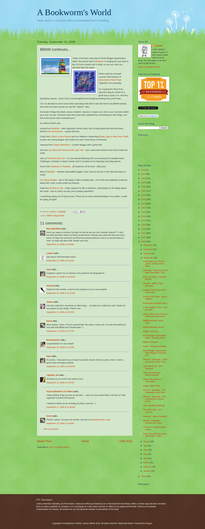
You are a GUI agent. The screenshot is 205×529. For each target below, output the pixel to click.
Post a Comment (51, 429)
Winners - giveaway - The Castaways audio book (154, 391)
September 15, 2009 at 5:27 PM (60, 331)
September (149, 258)
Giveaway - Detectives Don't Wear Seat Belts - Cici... (155, 271)
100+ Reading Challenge (154, 406)
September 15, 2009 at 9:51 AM (60, 261)
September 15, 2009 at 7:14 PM (60, 347)
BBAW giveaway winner (153, 327)
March (146, 463)
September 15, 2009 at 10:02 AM (60, 277)
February (148, 467)
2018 (143, 204)
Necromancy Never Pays (110, 80)
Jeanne (49, 302)
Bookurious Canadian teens (155, 303)
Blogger (148, 523)
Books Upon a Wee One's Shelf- (114, 136)
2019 (143, 199)
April (146, 458)
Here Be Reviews (55, 131)
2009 (143, 242)
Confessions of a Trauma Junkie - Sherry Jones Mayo (154, 263)
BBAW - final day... (151, 331)
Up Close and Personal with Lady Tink (66, 150)
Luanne (49, 253)
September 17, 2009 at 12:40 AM (60, 407)
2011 (143, 233)
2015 (143, 216)
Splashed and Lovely (101, 420)
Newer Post (44, 441)
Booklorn (56, 128)
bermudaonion (53, 340)
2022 (143, 187)
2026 (143, 170)
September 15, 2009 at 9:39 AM (60, 244)
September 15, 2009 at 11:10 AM (60, 293)
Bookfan (51, 172)
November (148, 249)
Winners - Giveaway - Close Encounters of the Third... (155, 360)
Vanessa (50, 286)
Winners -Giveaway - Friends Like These (152, 421)
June (146, 450)
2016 (143, 212)
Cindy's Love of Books (61, 136)
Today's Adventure (61, 145)
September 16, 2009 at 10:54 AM (60, 366)
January (147, 471)
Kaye (48, 269)
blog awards (59, 216)
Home (85, 441)
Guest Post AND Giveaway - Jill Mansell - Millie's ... (155, 435)
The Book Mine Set (56, 158)
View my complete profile (149, 67)
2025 (143, 174)
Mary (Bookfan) (53, 229)
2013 (143, 225)
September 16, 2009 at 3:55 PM (60, 383)
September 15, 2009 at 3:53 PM (60, 312)
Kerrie (49, 321)
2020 (143, 195)
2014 (143, 220)
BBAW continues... (151, 342)
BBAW (49, 216)
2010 (143, 237)
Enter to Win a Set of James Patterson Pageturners (155, 315)
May (146, 454)
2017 (143, 208)
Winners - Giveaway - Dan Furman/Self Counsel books (154, 399)
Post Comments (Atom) (59, 447)
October (147, 254)
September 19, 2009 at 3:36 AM (60, 423)
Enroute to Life (56, 188)
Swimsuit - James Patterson (155, 416)
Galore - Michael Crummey (154, 346)
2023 (143, 183)
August (147, 441)
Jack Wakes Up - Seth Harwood (152, 367)
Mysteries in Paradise (60, 166)
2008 (143, 476)
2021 (143, 191)
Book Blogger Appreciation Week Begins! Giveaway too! (154, 353)
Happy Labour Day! (151, 386)
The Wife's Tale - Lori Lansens (152, 411)
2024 (143, 178)
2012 (143, 229)
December (148, 245)
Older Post (125, 441)
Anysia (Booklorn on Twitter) (59, 391)
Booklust (100, 61)
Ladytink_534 (52, 375)
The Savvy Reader (48, 180)
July (145, 446)
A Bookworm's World (74, 12)
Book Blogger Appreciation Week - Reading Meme (154, 336)
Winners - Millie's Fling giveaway (153, 284)
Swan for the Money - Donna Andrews (152, 374)
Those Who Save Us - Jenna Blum (152, 380)
